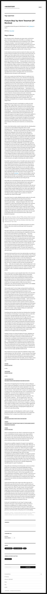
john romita (25, 513)
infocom (9, 513)
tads (19, 514)
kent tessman (29, 513)
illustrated (6, 513)
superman (17, 514)
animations (16, 512)
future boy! (23, 512)
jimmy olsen (20, 513)
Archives (6, 536)
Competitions (8, 574)
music (14, 514)
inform (13, 513)
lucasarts (6, 514)
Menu (40, 7)
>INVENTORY (10, 7)
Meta (6, 582)
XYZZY (6, 587)
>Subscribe (27, 567)
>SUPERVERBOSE (8, 548)
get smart (27, 512)
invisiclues (16, 513)
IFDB (25, 548)
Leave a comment (31, 514)
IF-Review (31, 26)
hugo (30, 512)
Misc (5, 584)
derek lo (20, 512)
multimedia (10, 514)
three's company (24, 514)
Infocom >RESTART (9, 579)
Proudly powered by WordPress (15, 590)
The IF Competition (18, 548)
